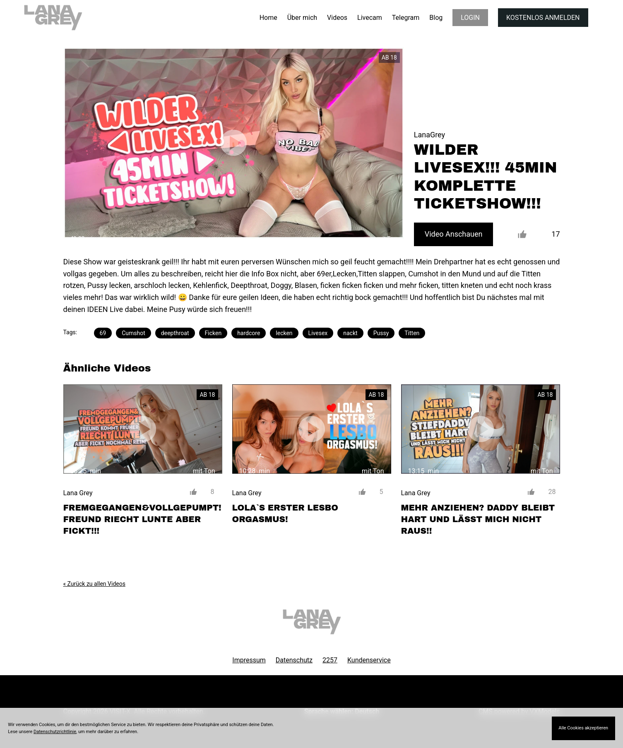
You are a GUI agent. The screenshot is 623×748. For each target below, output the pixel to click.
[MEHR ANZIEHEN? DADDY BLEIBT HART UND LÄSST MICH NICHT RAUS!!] (480, 429)
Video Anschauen (454, 234)
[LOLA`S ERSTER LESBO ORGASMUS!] (311, 429)
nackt (350, 333)
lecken (284, 333)
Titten (411, 333)
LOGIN (470, 18)
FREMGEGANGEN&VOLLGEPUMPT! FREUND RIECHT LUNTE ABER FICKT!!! (142, 519)
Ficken (213, 333)
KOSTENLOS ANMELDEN (543, 18)
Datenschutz (294, 660)
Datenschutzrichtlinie (55, 731)
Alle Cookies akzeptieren (583, 728)
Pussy (381, 333)
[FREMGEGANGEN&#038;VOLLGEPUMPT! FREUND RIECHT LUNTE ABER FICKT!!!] (142, 429)
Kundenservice (369, 660)
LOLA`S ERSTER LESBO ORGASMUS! (285, 513)
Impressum (249, 660)
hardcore (248, 333)
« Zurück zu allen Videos (94, 583)
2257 (329, 660)
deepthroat (175, 333)
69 (103, 333)
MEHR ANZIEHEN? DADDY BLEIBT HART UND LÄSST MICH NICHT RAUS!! (478, 519)
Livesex (318, 333)
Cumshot (133, 333)
